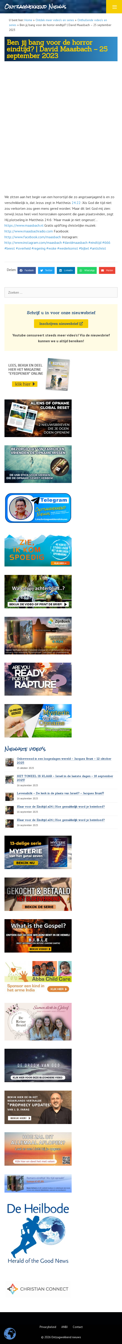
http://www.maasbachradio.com (28, 231)
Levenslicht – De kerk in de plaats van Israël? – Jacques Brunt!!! (60, 793)
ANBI (64, 1327)
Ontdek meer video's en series (55, 20)
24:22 (76, 202)
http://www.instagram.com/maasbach (33, 242)
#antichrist (98, 248)
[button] (26, 270)
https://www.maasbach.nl (23, 225)
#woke (51, 248)
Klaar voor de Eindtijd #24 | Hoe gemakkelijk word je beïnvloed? (61, 806)
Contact (78, 1327)
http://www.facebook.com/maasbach (32, 237)
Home (28, 20)
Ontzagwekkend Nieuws (35, 6)
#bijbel (84, 248)
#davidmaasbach (75, 242)
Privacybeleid (48, 1327)
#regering (38, 248)
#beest (9, 248)
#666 (106, 242)
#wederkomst (67, 248)
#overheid (23, 248)
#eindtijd (94, 242)
